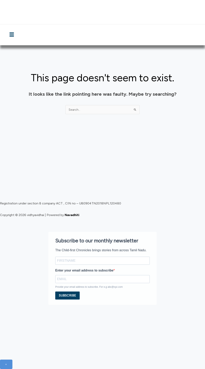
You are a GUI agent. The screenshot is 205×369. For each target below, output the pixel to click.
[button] (12, 34)
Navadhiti (72, 215)
